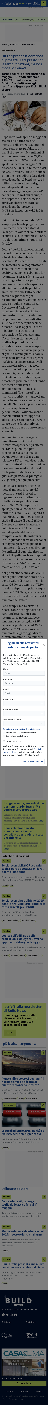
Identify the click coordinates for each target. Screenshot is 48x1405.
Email (6, 689)
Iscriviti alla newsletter (33, 761)
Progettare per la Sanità (17, 736)
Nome (6, 669)
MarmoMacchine (29, 733)
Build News (11, 733)
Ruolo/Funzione (10, 709)
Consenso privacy (14, 741)
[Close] (44, 645)
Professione (8, 699)
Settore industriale (12, 719)
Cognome (7, 679)
